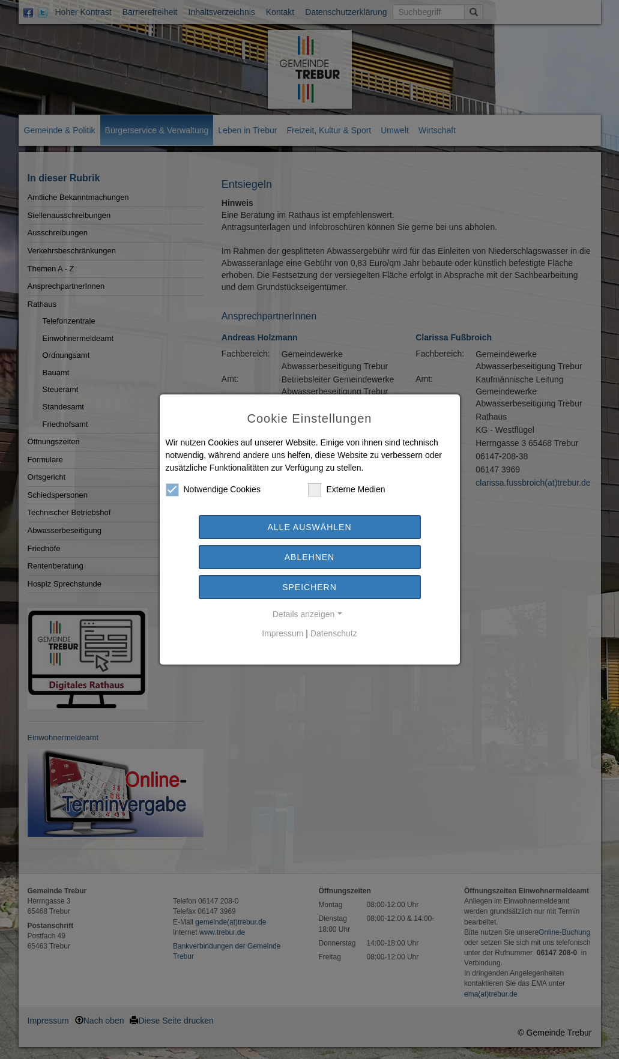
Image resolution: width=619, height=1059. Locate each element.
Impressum (282, 633)
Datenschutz (333, 633)
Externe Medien (346, 489)
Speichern (309, 587)
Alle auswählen (309, 527)
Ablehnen (309, 557)
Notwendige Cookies (213, 489)
